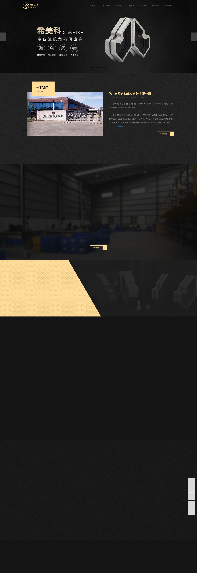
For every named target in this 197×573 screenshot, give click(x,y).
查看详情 (163, 134)
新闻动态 (143, 5)
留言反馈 (155, 5)
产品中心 (118, 5)
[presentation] (3, 37)
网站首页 (93, 5)
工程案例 (130, 5)
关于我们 (106, 5)
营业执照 (119, 126)
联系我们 (168, 5)
